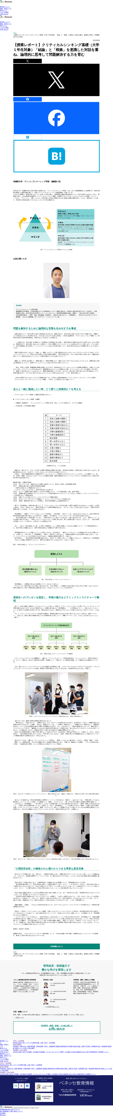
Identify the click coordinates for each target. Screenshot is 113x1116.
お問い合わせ (4, 14)
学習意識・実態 (18, 1046)
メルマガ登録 (4, 12)
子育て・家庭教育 (49, 1046)
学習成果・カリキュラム (47, 1052)
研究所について (5, 7)
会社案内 (3, 1113)
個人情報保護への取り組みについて (11, 1111)
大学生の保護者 (76, 1052)
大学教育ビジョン (103, 1052)
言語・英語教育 (102, 1046)
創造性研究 (93, 1052)
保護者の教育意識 (61, 1046)
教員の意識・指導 (78, 1046)
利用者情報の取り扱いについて (10, 1109)
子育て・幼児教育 (49, 1042)
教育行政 (97, 1068)
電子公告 (3, 1115)
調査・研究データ (5, 8)
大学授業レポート (56, 946)
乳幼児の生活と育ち (19, 1042)
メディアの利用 (31, 1042)
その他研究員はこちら (52, 1007)
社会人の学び (85, 1052)
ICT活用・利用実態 (91, 1046)
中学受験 (70, 1046)
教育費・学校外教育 (37, 1046)
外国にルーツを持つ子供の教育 (25, 1048)
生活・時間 (26, 1046)
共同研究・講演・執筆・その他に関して (57, 1028)
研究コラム (3, 10)
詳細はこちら (20, 1017)
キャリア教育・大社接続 (63, 1052)
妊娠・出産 (39, 1042)
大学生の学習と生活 (19, 1052)
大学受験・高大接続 (32, 1052)
